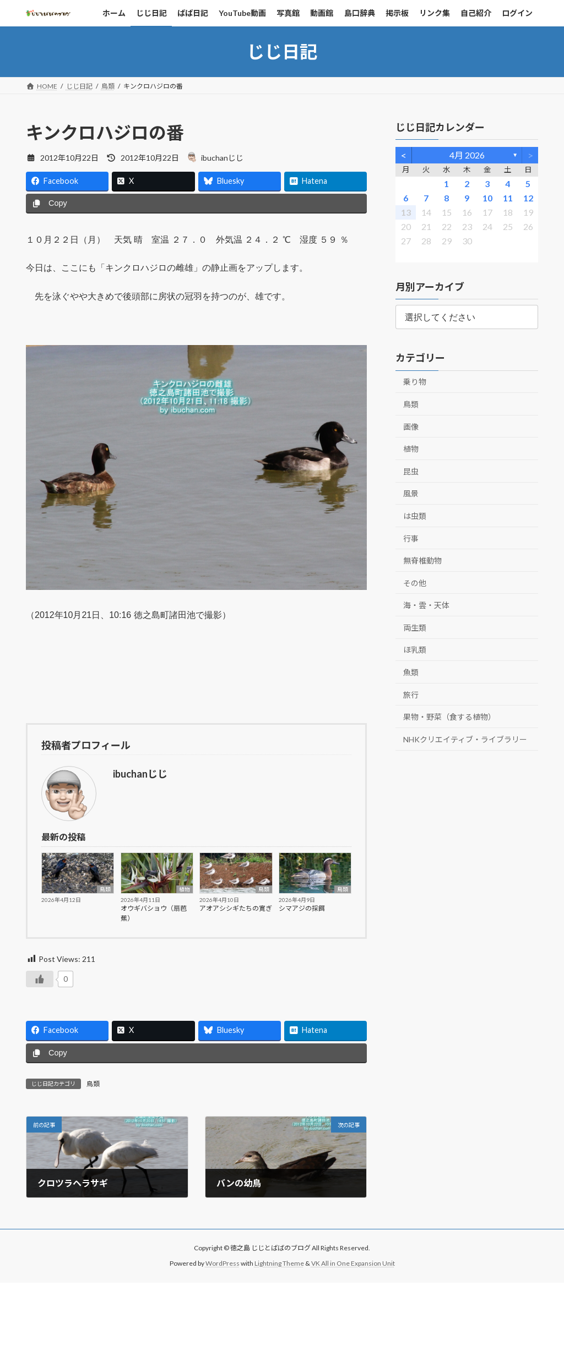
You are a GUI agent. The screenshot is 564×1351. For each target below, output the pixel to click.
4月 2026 (466, 155)
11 (507, 198)
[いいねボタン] (39, 979)
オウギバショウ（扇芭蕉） (154, 913)
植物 (184, 889)
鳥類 (105, 889)
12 (528, 198)
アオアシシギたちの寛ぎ (235, 908)
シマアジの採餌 (302, 908)
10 (487, 198)
